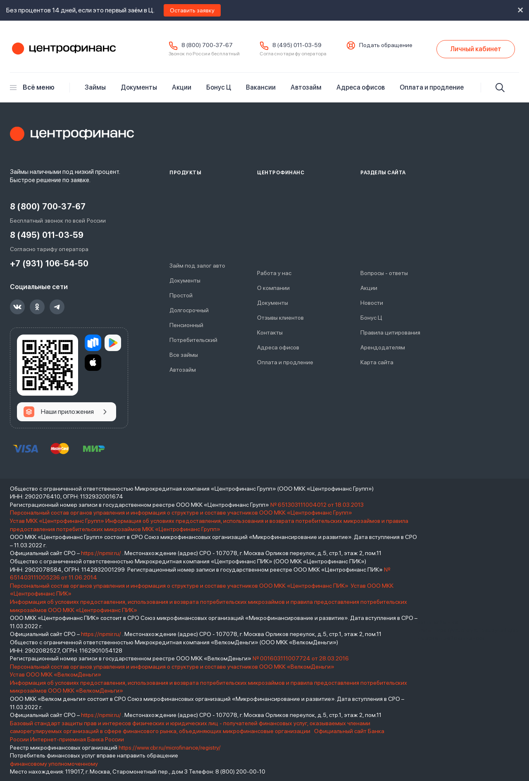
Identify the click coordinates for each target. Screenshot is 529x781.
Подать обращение (385, 45)
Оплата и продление (432, 87)
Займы (95, 87)
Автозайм (306, 87)
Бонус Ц (218, 87)
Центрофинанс (63, 49)
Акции (181, 87)
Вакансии (261, 87)
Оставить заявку (192, 10)
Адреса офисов (360, 87)
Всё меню (32, 87)
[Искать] (500, 87)
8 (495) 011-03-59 (297, 45)
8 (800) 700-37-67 (207, 45)
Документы (139, 87)
